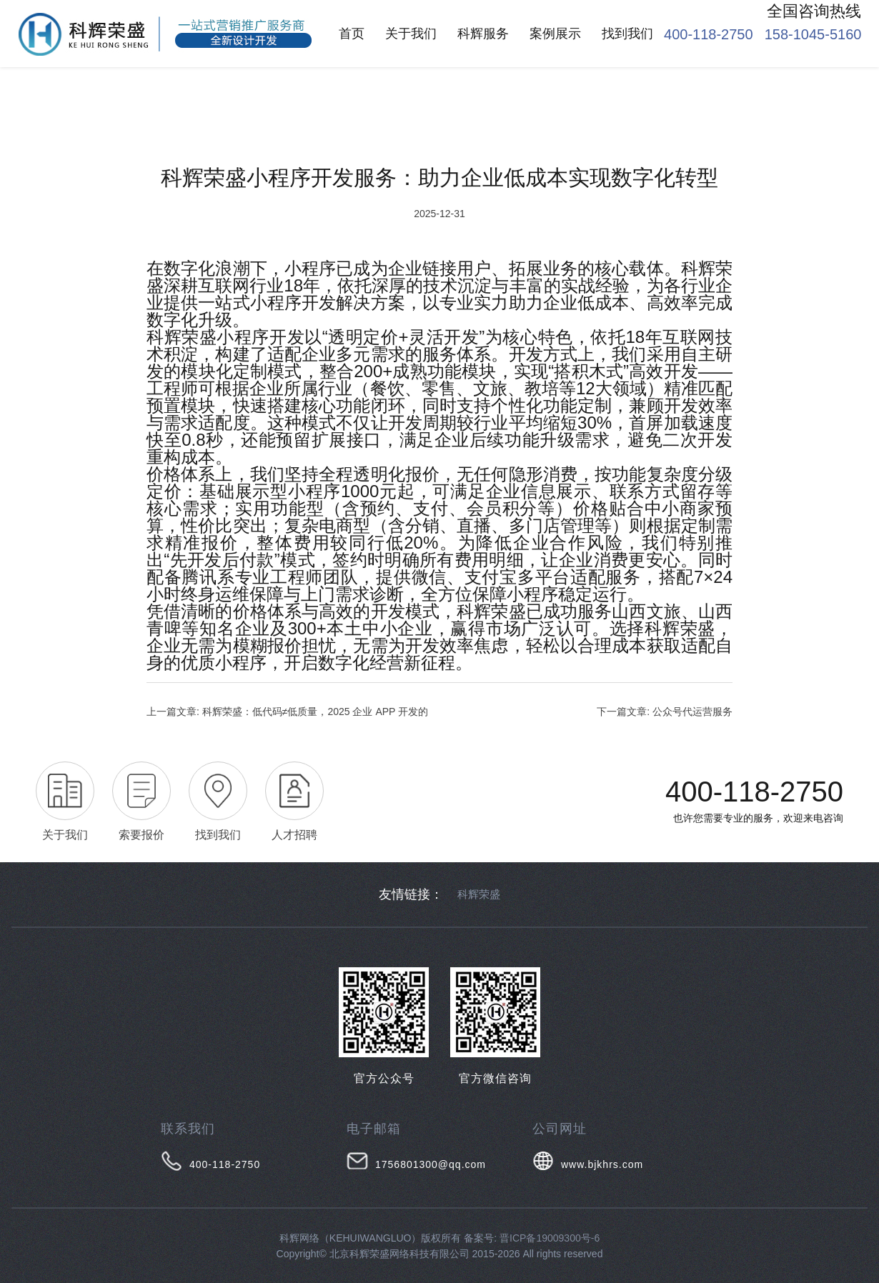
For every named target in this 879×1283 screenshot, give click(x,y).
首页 (351, 33)
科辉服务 (483, 33)
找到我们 (627, 33)
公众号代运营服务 (692, 711)
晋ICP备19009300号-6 (550, 1238)
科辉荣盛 (478, 894)
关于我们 (411, 33)
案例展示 (555, 33)
